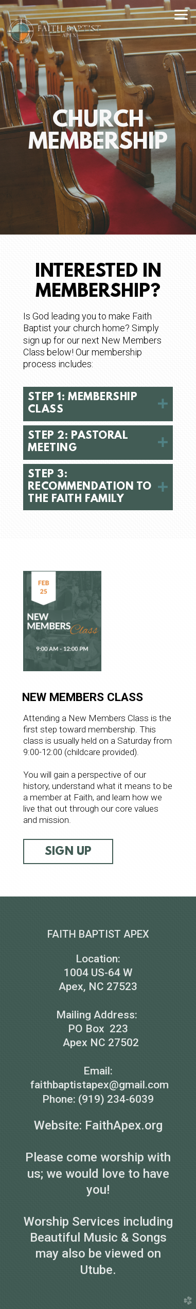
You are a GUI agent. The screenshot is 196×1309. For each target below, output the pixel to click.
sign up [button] (68, 851)
